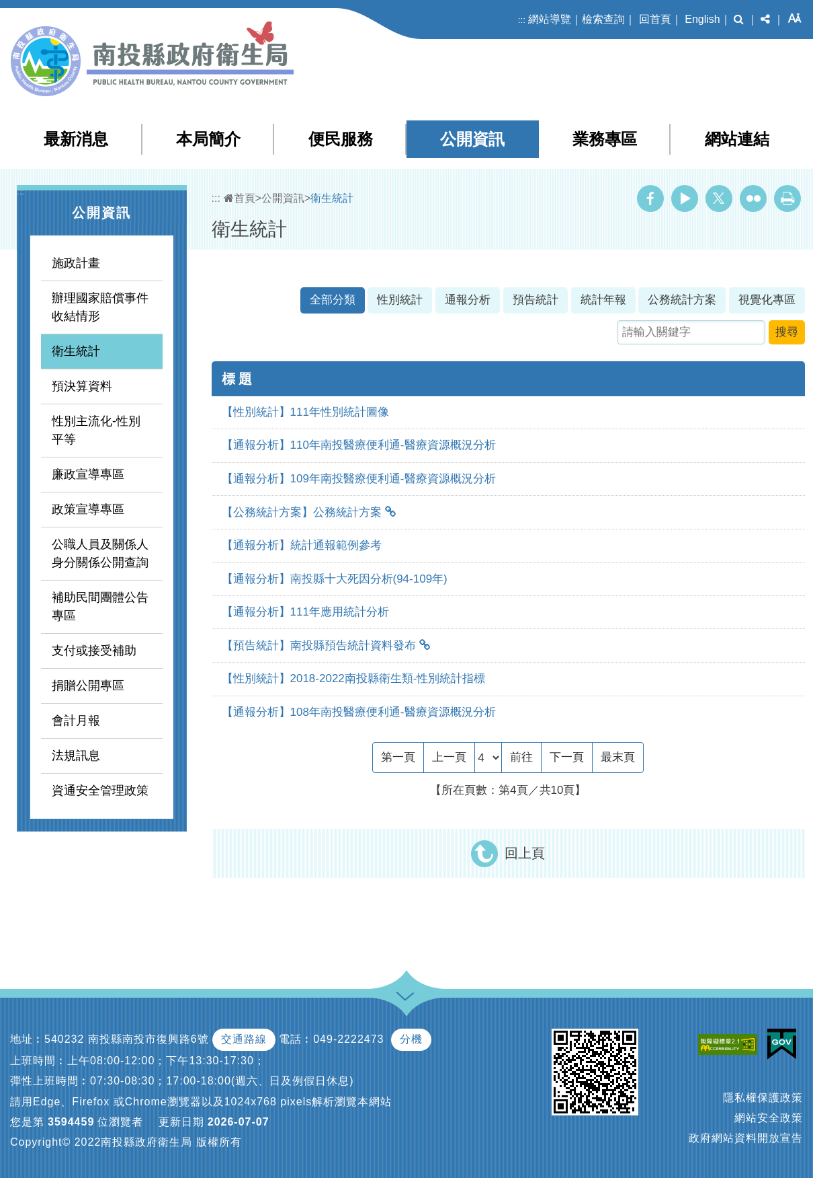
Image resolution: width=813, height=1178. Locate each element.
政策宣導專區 (88, 509)
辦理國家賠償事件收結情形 (100, 307)
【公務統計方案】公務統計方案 (302, 512)
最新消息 (76, 139)
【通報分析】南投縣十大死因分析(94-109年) (334, 579)
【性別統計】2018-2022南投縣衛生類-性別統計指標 (354, 678)
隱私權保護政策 (763, 1097)
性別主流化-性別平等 (96, 430)
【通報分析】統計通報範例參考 (302, 545)
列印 (787, 198)
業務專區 (604, 139)
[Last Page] (618, 757)
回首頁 (655, 19)
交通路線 (244, 1039)
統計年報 (603, 299)
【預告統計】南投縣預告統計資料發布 (319, 645)
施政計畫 (76, 263)
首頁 (239, 198)
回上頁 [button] (525, 853)
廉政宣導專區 (88, 474)
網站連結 (737, 139)
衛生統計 (76, 351)
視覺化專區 (767, 299)
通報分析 (467, 299)
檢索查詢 (603, 19)
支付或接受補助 (94, 650)
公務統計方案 (682, 299)
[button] (739, 19)
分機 (411, 1039)
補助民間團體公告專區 (100, 606)
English (702, 19)
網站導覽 (549, 19)
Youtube (684, 198)
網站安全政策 (768, 1118)
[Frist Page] (398, 757)
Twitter (718, 198)
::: (521, 20)
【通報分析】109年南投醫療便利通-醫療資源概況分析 (359, 478)
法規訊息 (76, 755)
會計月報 (76, 720)
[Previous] (449, 757)
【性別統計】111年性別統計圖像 (305, 412)
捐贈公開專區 (88, 685)
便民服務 (340, 139)
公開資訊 (472, 139)
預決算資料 (82, 386)
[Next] (567, 757)
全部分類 (332, 299)
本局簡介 (208, 139)
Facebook (650, 198)
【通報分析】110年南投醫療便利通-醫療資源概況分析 (359, 445)
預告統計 (535, 299)
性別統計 (400, 299)
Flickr (753, 198)
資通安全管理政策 (100, 790)
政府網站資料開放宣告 (746, 1138)
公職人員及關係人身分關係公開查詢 (100, 553)
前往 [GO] (521, 757)
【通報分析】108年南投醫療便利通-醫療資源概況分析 (359, 712)
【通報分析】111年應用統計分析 (305, 611)
